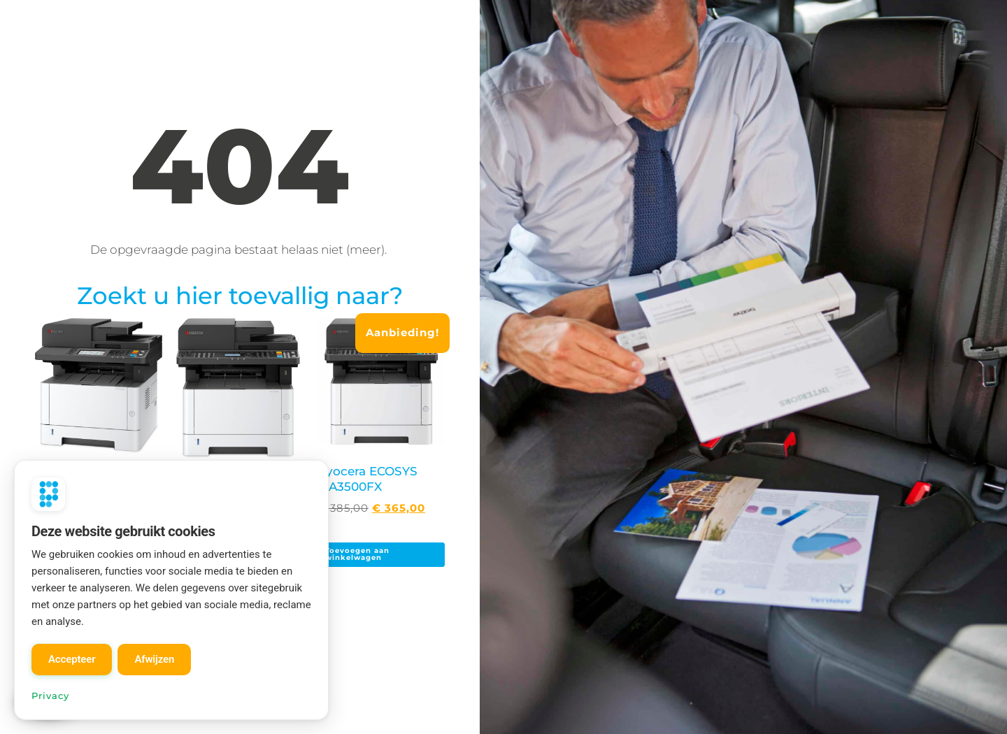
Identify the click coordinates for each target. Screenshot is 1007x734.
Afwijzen (154, 659)
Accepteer (71, 659)
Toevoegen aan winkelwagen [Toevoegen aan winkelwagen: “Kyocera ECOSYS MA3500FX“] (357, 554)
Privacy (50, 695)
